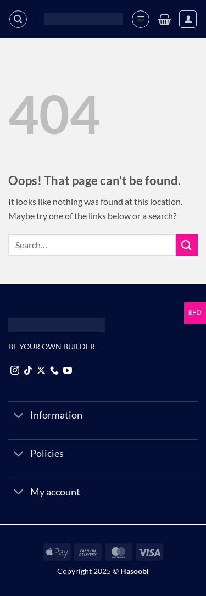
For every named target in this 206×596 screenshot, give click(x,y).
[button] (140, 19)
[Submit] (187, 244)
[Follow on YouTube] (67, 371)
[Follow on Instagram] (14, 371)
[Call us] (54, 371)
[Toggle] (19, 416)
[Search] (18, 19)
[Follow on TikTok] (28, 371)
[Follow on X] (41, 371)
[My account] (188, 19)
